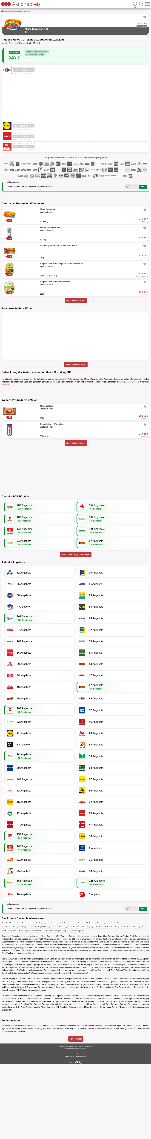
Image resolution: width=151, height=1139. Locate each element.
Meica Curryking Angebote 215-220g (30, 1005)
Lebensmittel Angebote (76, 1005)
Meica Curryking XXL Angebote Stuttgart (14, 1002)
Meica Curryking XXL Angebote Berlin (109, 998)
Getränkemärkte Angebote (10, 998)
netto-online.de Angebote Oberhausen (82, 998)
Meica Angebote (138, 1002)
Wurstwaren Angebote (9, 1005)
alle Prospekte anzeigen (76, 364)
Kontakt (67, 1131)
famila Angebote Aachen (59, 998)
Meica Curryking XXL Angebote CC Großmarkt (97, 1002)
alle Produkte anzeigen (75, 301)
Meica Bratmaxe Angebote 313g (56, 1005)
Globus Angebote (27, 998)
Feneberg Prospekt (42, 998)
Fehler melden (76, 1114)
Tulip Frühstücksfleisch (69, 1059)
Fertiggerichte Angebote (122, 1002)
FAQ (71, 1131)
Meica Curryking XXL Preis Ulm (69, 1002)
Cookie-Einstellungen (80, 1131)
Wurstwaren (18, 11)
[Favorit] (144, 16)
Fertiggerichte (8, 11)
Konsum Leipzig (75, 1045)
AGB (75, 1128)
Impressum (70, 1128)
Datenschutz (80, 1128)
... (23, 11)
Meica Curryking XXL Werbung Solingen (43, 1002)
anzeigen (5, 385)
